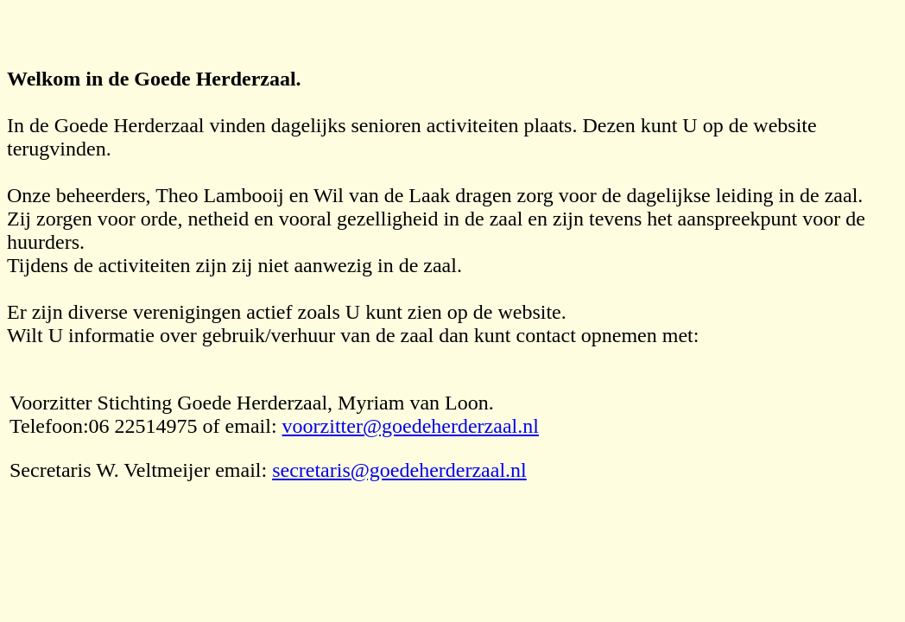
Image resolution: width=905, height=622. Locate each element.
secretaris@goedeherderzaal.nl (399, 470)
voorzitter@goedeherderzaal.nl (410, 426)
